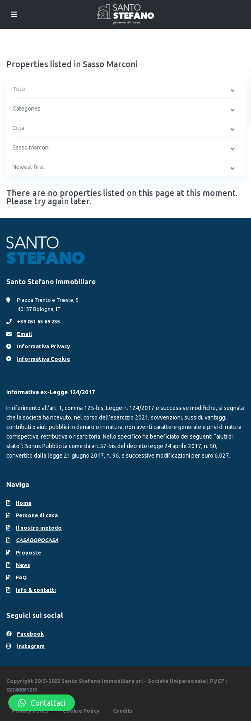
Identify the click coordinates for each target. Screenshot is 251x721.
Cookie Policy (81, 711)
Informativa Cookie (43, 359)
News (23, 565)
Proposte (28, 552)
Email (24, 334)
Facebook (30, 634)
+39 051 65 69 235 (38, 321)
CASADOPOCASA (37, 540)
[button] (41, 702)
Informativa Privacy (43, 346)
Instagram (31, 646)
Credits (123, 711)
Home (23, 503)
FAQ (21, 577)
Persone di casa (37, 515)
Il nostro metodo (39, 528)
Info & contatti (36, 590)
